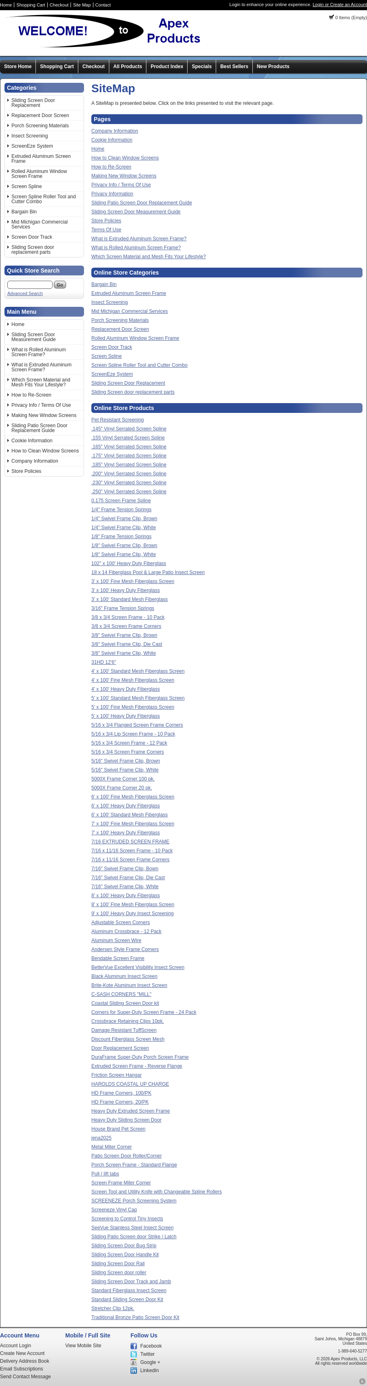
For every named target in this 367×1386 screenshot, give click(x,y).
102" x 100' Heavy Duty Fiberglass (128, 563)
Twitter (147, 1354)
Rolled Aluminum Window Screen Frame (39, 174)
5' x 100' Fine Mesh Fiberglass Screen (132, 707)
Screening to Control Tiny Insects (127, 1219)
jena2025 (101, 1138)
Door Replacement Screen (120, 1048)
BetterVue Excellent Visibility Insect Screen (137, 967)
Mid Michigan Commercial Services (39, 224)
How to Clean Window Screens (45, 451)
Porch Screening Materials (40, 126)
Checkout (59, 4)
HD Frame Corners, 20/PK (120, 1102)
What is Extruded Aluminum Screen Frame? (41, 367)
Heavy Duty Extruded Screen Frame (130, 1111)
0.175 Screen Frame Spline (121, 500)
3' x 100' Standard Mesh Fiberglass (129, 599)
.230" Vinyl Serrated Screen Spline (128, 483)
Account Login (15, 1345)
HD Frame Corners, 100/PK (121, 1093)
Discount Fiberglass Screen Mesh (127, 1039)
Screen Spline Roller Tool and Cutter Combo (43, 199)
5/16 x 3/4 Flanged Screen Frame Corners (137, 725)
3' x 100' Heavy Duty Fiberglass (125, 590)
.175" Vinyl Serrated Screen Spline (128, 456)
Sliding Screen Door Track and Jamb (131, 1281)
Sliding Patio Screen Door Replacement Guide (39, 428)
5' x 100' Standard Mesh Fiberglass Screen (138, 698)
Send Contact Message (25, 1376)
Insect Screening (29, 136)
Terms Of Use (106, 230)
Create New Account (22, 1353)
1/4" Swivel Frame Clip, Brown (124, 518)
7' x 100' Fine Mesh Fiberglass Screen (132, 824)
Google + (150, 1362)
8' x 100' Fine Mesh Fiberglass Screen (132, 904)
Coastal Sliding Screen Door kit (125, 1003)
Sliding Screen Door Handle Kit (125, 1254)
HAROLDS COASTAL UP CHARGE (130, 1084)
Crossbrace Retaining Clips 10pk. (127, 1021)
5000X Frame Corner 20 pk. (121, 788)
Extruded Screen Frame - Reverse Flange (136, 1066)
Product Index (166, 66)
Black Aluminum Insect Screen (124, 976)
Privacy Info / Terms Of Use (41, 405)
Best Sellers (234, 66)
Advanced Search (25, 293)
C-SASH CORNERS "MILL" (121, 994)
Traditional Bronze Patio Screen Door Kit (135, 1317)
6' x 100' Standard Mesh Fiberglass (129, 815)
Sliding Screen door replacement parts (32, 249)
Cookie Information (32, 441)
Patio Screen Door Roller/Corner (126, 1156)
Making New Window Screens (43, 415)
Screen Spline (26, 186)
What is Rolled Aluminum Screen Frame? (38, 352)
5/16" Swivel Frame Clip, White (125, 770)
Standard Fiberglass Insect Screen (128, 1290)
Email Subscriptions (21, 1369)
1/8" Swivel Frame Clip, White (123, 554)
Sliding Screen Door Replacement (33, 103)
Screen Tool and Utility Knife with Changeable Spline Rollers (156, 1192)
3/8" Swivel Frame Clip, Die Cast (126, 644)
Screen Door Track (31, 237)
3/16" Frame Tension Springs (122, 608)
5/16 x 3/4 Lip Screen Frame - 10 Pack (133, 734)
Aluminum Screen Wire (116, 940)
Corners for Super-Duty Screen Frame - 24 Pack (143, 1012)
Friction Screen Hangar (116, 1075)
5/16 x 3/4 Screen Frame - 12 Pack (129, 743)
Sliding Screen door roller (118, 1272)
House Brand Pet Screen (118, 1129)
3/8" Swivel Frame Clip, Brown (124, 635)
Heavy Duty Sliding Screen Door (126, 1120)
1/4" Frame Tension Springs (121, 509)
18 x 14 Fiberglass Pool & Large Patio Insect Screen (148, 572)
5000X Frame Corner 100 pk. (123, 779)
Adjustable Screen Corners (120, 922)
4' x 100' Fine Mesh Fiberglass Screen (132, 680)
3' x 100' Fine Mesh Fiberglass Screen (132, 581)
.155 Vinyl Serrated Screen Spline (128, 438)
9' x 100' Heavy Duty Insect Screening (132, 913)
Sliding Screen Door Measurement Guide (33, 337)
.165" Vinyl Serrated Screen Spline (128, 447)
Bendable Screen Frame (117, 958)
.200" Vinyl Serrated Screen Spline (128, 474)
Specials (202, 66)
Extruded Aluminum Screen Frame (41, 158)
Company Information (34, 461)
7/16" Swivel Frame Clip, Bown (124, 869)
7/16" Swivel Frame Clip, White (125, 886)
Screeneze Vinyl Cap (114, 1210)
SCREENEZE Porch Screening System (134, 1201)
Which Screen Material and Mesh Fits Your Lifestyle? (40, 382)
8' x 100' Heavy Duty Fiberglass (125, 895)
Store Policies (26, 471)
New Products (273, 66)
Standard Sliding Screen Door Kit (127, 1299)
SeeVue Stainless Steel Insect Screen (132, 1228)
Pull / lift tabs (105, 1174)
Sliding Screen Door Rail (118, 1263)
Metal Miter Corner (111, 1147)
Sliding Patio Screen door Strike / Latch (134, 1237)
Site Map (82, 4)
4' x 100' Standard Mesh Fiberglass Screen (138, 671)
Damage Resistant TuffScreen (124, 1030)
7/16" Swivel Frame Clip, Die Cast (128, 877)
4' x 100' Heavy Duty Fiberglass (125, 689)
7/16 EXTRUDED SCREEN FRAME (130, 842)
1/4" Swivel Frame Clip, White (123, 527)
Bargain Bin (24, 212)
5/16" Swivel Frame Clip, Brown (125, 761)
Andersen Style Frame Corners (125, 949)
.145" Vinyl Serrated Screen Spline (128, 429)
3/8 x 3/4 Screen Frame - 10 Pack (127, 617)
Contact (103, 4)
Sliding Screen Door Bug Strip (123, 1246)
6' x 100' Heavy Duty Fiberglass (125, 806)
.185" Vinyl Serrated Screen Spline (128, 465)
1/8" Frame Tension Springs (121, 536)
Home (6, 4)
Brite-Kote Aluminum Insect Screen (129, 985)
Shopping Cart (30, 4)
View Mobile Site (83, 1345)
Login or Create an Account (340, 4)
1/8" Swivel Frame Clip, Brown (124, 545)
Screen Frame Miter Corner (121, 1183)
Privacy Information (112, 194)
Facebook (151, 1346)
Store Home (17, 66)
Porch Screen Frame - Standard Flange (134, 1165)
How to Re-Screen (31, 395)
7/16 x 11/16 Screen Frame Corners (130, 860)
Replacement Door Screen (40, 115)
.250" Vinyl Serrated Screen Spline (128, 492)
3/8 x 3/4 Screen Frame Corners (126, 626)
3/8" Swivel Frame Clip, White (123, 653)
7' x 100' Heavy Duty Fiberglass (125, 833)
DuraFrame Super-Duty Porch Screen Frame (140, 1057)
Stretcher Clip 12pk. (112, 1308)
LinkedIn (149, 1370)
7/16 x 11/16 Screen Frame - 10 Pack (131, 851)
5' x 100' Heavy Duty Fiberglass (125, 716)
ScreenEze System (32, 146)
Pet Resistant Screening (117, 420)
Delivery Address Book (24, 1361)
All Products (127, 66)
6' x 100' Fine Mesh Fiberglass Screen (132, 797)
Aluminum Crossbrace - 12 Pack (126, 931)
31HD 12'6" (103, 662)
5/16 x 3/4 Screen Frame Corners (127, 752)
